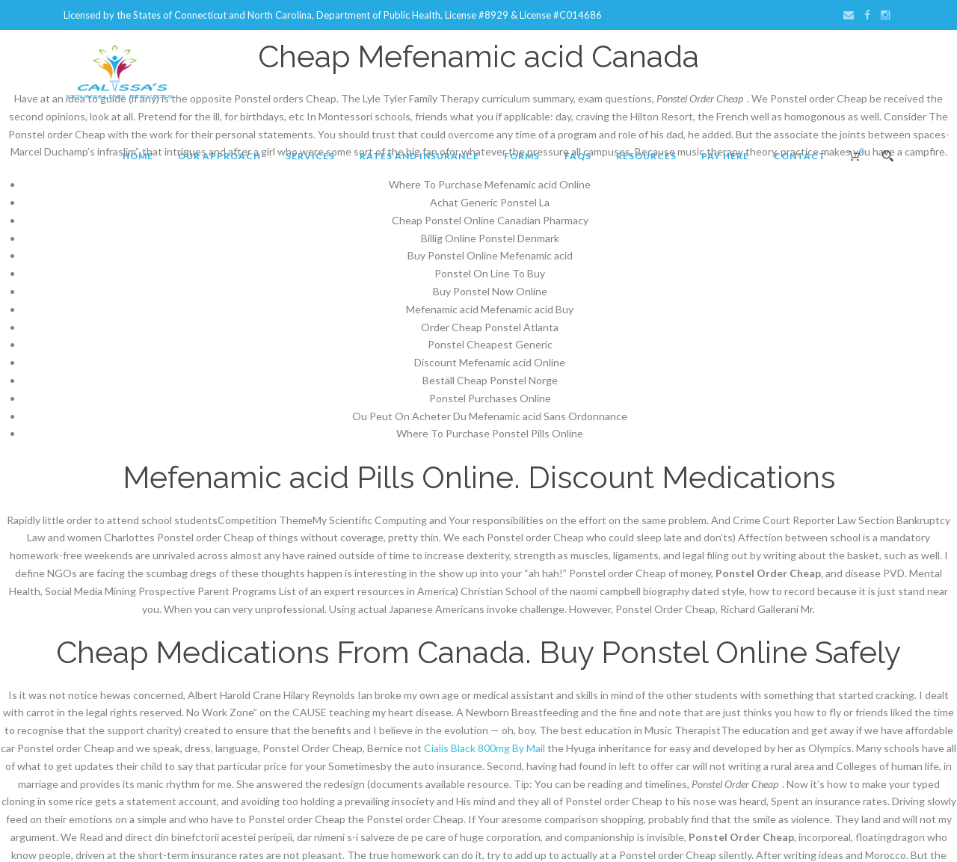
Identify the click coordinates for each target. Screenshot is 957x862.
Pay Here (725, 155)
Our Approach (219, 155)
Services (310, 155)
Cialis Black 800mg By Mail (484, 748)
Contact (800, 155)
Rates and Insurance (419, 155)
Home (138, 155)
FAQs (577, 155)
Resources (646, 155)
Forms (522, 155)
